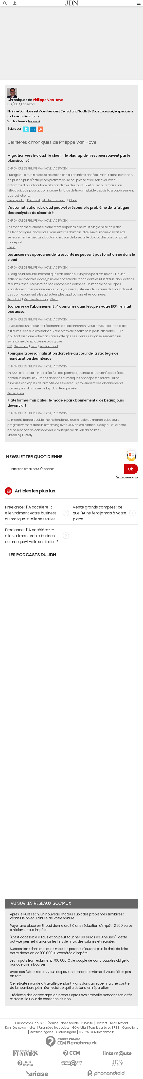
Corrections (130, 1027)
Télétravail (33, 200)
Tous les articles (100, 1027)
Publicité (87, 1023)
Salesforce (21, 346)
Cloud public (15, 200)
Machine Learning (54, 200)
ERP (9, 346)
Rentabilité (14, 299)
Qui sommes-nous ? (29, 1023)
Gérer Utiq (79, 1027)
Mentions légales (41, 1032)
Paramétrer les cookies (54, 1027)
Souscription (15, 393)
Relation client (49, 346)
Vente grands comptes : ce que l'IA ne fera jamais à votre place (104, 513)
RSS (40, 129)
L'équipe (52, 1023)
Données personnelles (20, 1027)
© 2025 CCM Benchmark (96, 1032)
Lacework (34, 121)
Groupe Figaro (66, 1032)
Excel (34, 346)
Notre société (70, 1023)
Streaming (14, 434)
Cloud (73, 200)
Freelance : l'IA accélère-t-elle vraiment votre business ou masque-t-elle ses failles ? (37, 513)
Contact (101, 1023)
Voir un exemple (127, 477)
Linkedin (33, 129)
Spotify (28, 434)
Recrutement (119, 1023)
